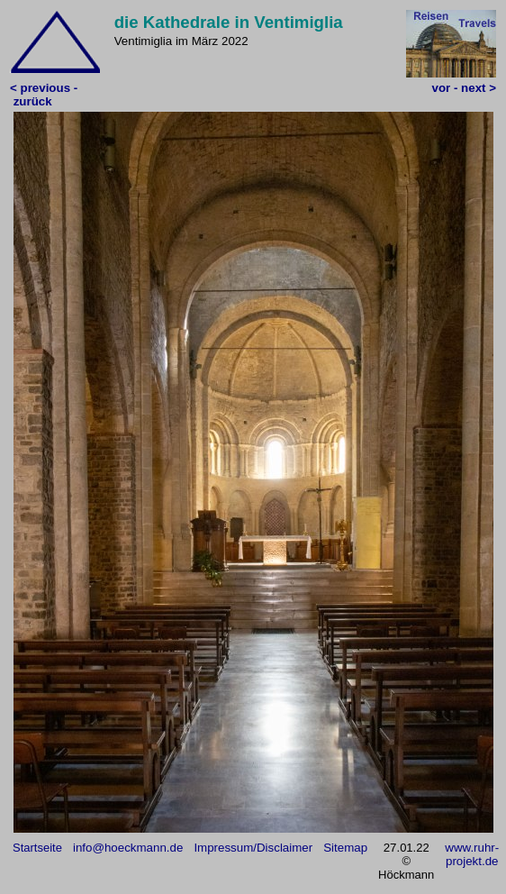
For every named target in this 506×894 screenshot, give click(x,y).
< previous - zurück (43, 94)
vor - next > (464, 88)
